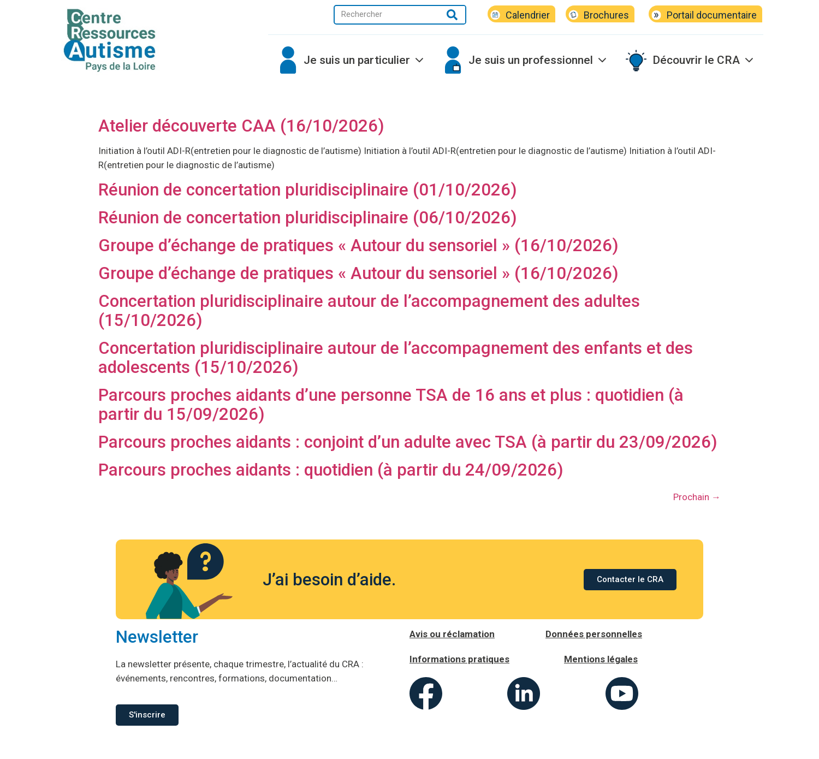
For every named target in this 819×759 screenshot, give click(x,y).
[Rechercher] (452, 14)
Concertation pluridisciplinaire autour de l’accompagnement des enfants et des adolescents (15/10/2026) (395, 357)
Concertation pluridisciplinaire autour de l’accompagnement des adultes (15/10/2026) (369, 310)
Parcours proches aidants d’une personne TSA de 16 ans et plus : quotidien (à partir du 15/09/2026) (391, 404)
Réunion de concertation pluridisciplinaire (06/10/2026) (307, 217)
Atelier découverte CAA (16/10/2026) (241, 126)
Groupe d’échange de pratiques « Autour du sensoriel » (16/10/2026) (358, 245)
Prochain (697, 496)
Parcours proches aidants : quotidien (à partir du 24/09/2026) (330, 470)
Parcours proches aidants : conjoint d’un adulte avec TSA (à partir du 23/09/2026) (407, 442)
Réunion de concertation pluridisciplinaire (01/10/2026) (307, 190)
